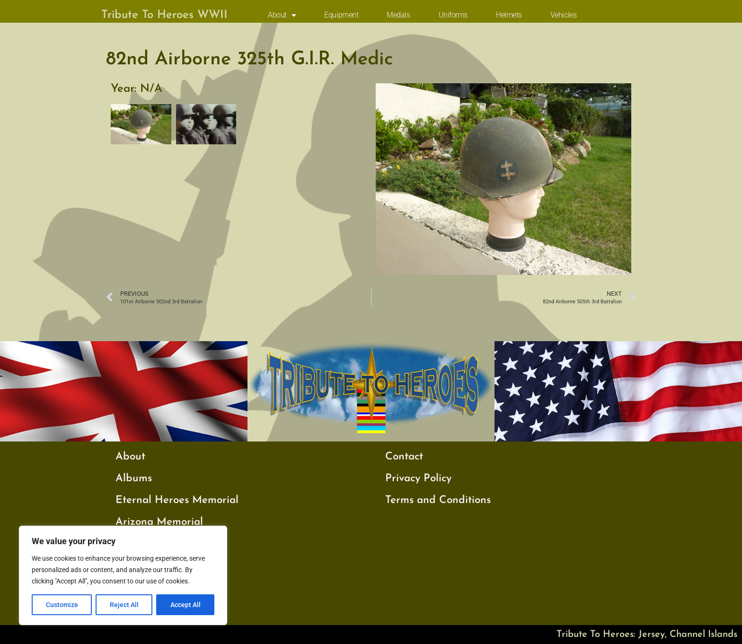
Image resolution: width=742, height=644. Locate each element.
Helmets (509, 14)
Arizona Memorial (159, 522)
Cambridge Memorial (168, 543)
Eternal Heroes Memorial (176, 500)
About (282, 15)
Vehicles (563, 14)
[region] (123, 575)
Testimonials (144, 587)
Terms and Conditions (438, 500)
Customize (62, 605)
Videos (131, 609)
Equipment (341, 14)
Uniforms (453, 14)
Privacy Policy (418, 478)
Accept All (185, 605)
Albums (133, 478)
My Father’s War (155, 565)
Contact (404, 456)
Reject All (124, 605)
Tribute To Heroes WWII (164, 15)
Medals (398, 14)
